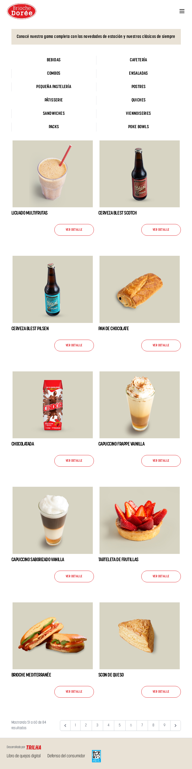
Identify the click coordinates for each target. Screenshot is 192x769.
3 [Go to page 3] (97, 725)
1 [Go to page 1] (75, 725)
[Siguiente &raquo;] (175, 725)
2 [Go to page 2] (86, 725)
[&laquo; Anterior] (65, 725)
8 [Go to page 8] (153, 725)
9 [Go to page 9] (165, 725)
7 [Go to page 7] (142, 725)
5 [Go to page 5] (120, 725)
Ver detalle (74, 230)
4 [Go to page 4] (109, 725)
